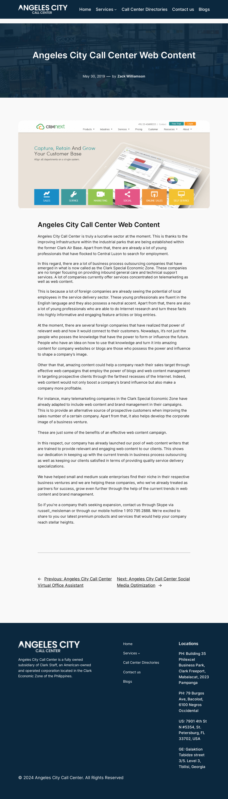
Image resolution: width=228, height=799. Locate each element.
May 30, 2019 (94, 76)
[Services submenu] (115, 9)
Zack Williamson (131, 76)
